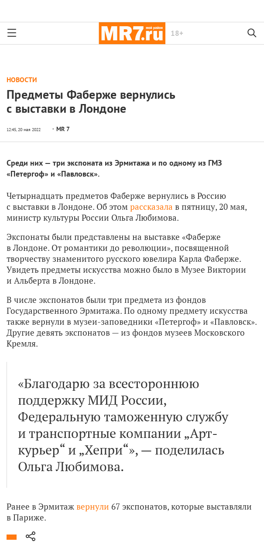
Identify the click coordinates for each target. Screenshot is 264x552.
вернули (92, 506)
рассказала (151, 206)
